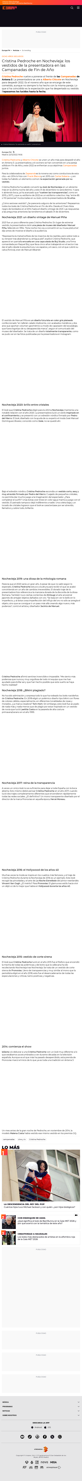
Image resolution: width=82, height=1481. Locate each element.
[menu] (78, 7)
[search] (72, 8)
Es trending (26, 50)
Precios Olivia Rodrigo (11, 2)
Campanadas (68, 76)
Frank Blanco (34, 176)
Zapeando (31, 173)
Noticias (16, 50)
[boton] (60, 1402)
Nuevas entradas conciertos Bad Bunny (17, 3)
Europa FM (6, 50)
